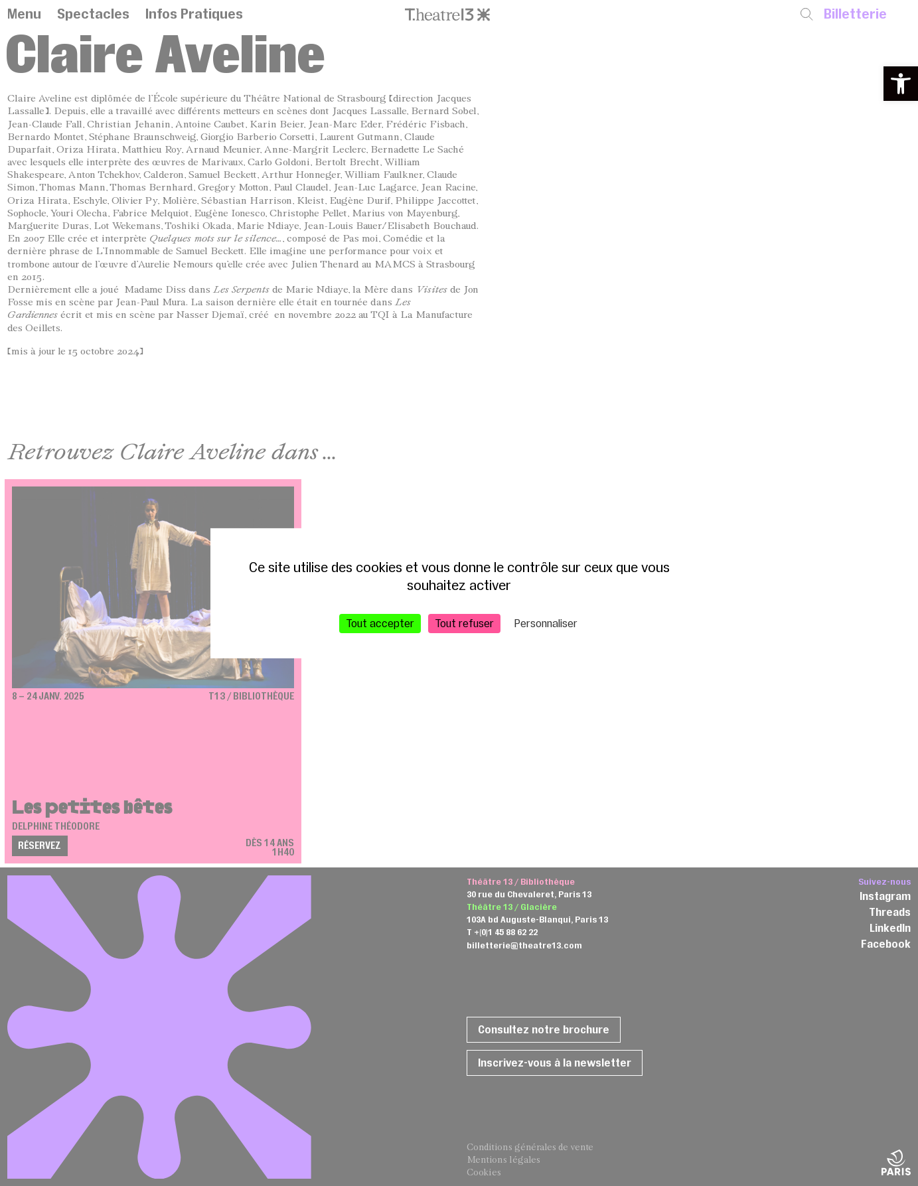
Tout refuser (464, 622)
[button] (900, 83)
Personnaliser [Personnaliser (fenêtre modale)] (545, 622)
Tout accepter (380, 622)
